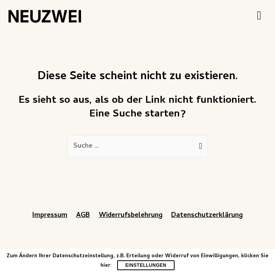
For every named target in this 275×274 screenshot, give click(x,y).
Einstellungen (146, 265)
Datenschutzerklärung (207, 215)
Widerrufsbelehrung (130, 215)
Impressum (49, 215)
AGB (83, 215)
